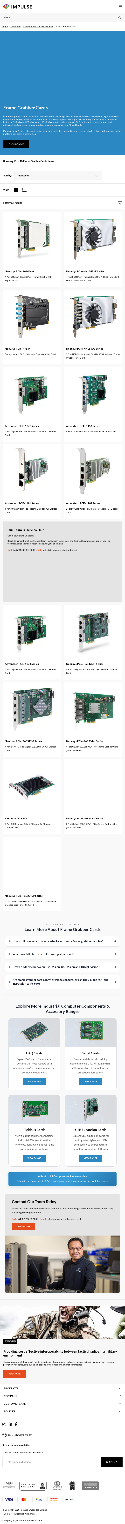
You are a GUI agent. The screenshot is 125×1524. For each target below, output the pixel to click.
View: (6, 190)
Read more (14, 1373)
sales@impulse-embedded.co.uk (60, 550)
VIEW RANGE (34, 1081)
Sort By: (7, 175)
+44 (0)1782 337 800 (23, 550)
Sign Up (111, 1462)
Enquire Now (16, 144)
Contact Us (23, 1226)
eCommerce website (12, 1513)
